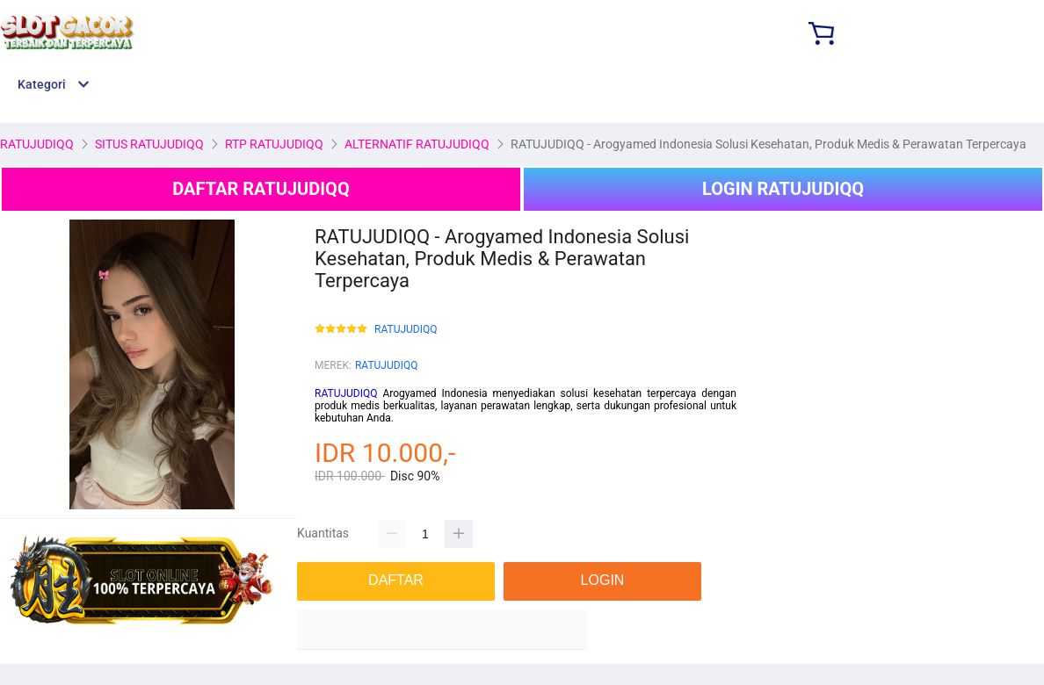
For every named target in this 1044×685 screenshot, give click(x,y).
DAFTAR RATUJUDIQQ (260, 188)
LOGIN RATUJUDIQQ (783, 188)
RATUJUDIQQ (405, 329)
